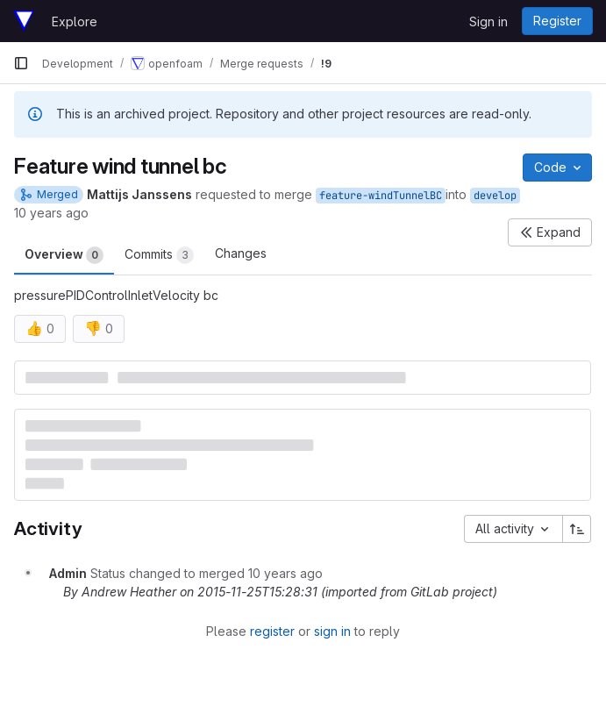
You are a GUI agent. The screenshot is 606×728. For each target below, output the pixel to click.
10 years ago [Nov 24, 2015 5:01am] (51, 212)
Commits (159, 255)
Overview (64, 255)
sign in (332, 631)
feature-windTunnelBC (380, 196)
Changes (241, 253)
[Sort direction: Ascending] (577, 529)
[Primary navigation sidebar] (21, 63)
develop (495, 196)
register (272, 631)
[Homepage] (24, 21)
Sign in (488, 21)
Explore (74, 21)
